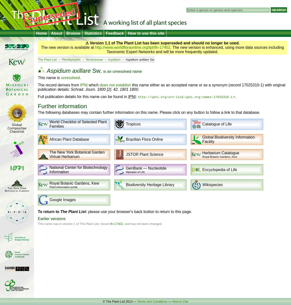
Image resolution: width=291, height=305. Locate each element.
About (56, 33)
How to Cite (180, 301)
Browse (73, 33)
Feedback (115, 33)
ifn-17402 (116, 224)
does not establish (115, 85)
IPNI (84, 85)
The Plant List (47, 59)
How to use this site (146, 33)
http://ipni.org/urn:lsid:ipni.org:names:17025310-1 (185, 97)
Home (41, 33)
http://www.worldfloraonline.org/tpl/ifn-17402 (132, 47)
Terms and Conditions (152, 301)
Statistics (93, 33)
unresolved (122, 71)
